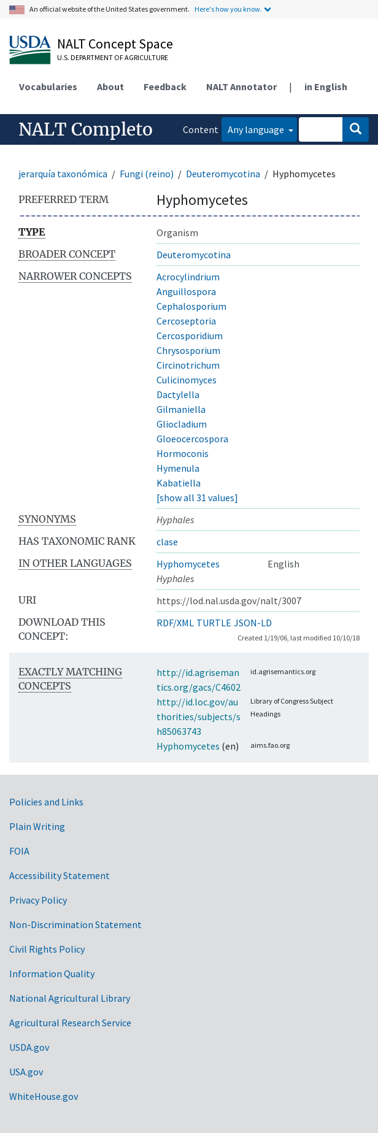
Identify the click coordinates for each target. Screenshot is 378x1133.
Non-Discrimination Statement (75, 924)
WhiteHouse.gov (43, 1096)
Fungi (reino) (147, 173)
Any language (257, 129)
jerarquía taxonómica (62, 173)
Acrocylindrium (188, 277)
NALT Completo (85, 129)
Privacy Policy (38, 900)
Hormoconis (182, 453)
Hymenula (177, 468)
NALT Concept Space (115, 43)
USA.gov (26, 1072)
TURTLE (213, 622)
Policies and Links (46, 802)
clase (167, 542)
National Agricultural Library (69, 998)
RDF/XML (175, 622)
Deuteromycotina (223, 173)
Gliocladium (181, 424)
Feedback (165, 86)
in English (325, 86)
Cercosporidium (189, 335)
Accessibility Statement (59, 875)
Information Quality (51, 973)
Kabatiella (178, 483)
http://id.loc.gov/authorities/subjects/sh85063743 (198, 716)
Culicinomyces (186, 380)
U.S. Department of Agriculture (112, 57)
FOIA (19, 851)
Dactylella (177, 394)
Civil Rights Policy (47, 949)
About (110, 86)
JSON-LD (253, 622)
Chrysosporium (188, 350)
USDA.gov (29, 1047)
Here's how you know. (228, 8)
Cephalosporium (191, 306)
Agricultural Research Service (70, 1022)
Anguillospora (186, 291)
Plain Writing (37, 826)
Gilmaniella (181, 409)
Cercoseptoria (186, 321)
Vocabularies (48, 86)
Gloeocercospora (192, 438)
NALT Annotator (241, 86)
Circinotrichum (188, 365)
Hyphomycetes (188, 564)
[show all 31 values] (197, 497)
